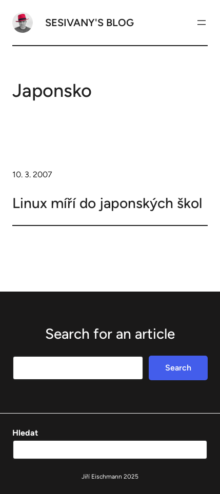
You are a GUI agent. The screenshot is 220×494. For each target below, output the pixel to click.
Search (178, 368)
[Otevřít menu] (201, 22)
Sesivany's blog (89, 22)
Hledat (25, 433)
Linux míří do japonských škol (107, 203)
